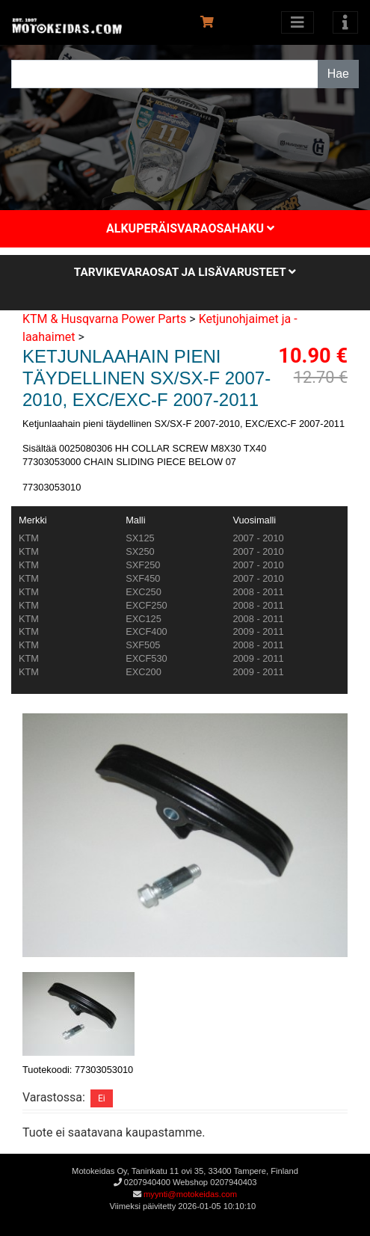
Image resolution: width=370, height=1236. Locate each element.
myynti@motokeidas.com (190, 1194)
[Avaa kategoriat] (297, 22)
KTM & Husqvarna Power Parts (104, 319)
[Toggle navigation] (345, 22)
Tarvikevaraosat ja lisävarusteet (185, 272)
